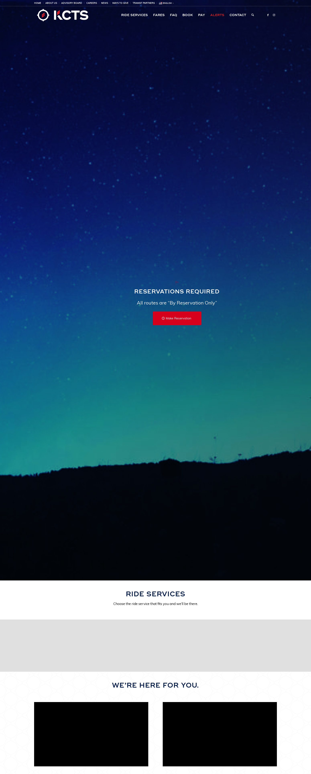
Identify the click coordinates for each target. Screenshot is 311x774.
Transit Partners (144, 3)
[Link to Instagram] (274, 15)
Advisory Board (71, 3)
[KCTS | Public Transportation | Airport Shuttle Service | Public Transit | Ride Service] (62, 15)
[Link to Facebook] (268, 15)
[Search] (253, 15)
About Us (51, 3)
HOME (37, 3)
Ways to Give (120, 3)
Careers (91, 3)
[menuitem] (38, 3)
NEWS (104, 3)
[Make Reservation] (177, 318)
